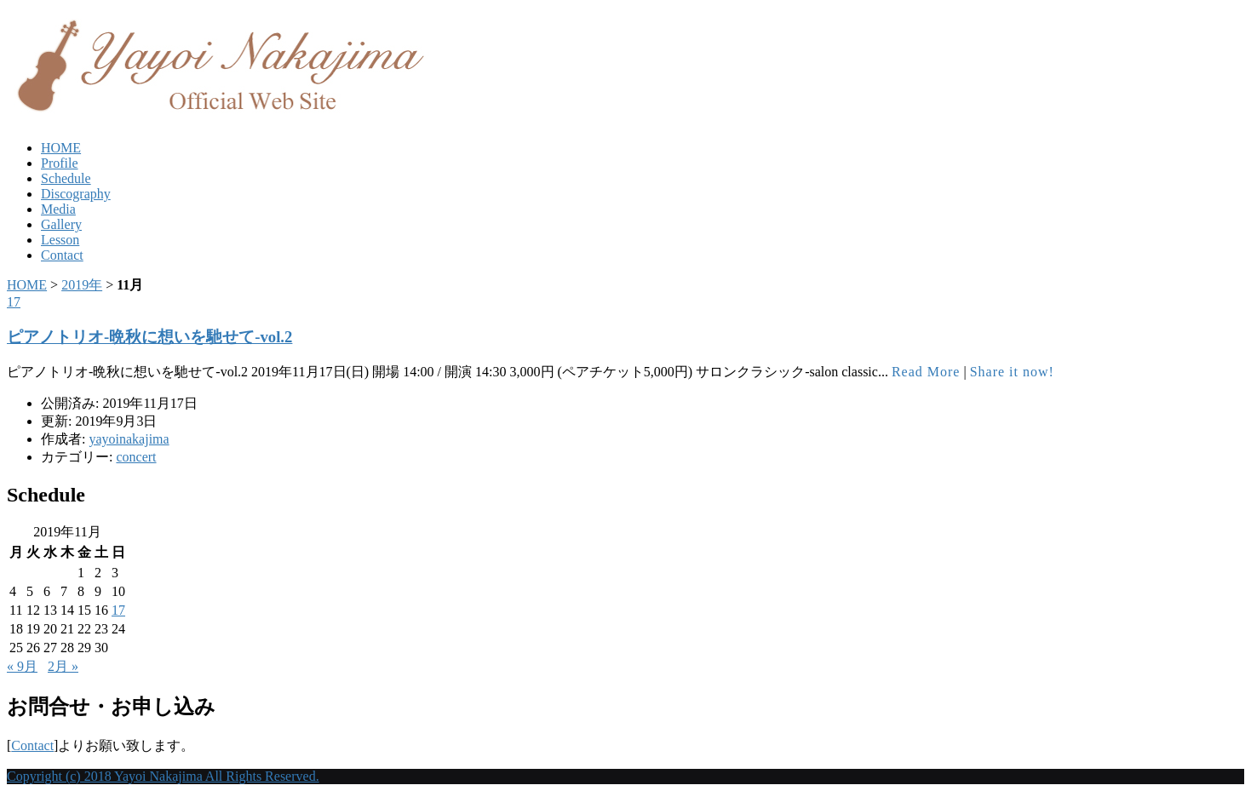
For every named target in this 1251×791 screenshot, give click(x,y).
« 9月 (22, 666)
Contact (62, 255)
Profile (59, 163)
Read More (926, 371)
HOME (61, 147)
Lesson (60, 239)
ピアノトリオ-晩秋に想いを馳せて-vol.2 (149, 337)
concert (136, 457)
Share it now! (1012, 371)
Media (58, 209)
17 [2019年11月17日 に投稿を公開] (118, 610)
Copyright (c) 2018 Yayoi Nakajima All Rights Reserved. (163, 776)
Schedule (66, 178)
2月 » (63, 666)
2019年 (81, 285)
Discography (76, 193)
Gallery (61, 224)
